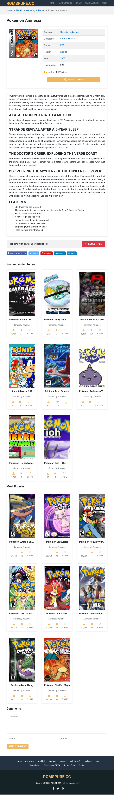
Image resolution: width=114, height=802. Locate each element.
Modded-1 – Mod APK (47, 769)
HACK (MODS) (64, 7)
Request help (93, 251)
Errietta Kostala (67, 46)
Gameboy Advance (35, 18)
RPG (62, 53)
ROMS (78, 5)
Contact (82, 773)
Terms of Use (69, 773)
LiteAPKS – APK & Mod (24, 769)
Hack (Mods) (74, 769)
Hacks (19, 18)
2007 (62, 66)
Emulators (95, 5)
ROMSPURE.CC (23, 7)
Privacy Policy (34, 773)
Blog (98, 769)
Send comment (17, 754)
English (64, 59)
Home (49, 5)
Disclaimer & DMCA (52, 773)
